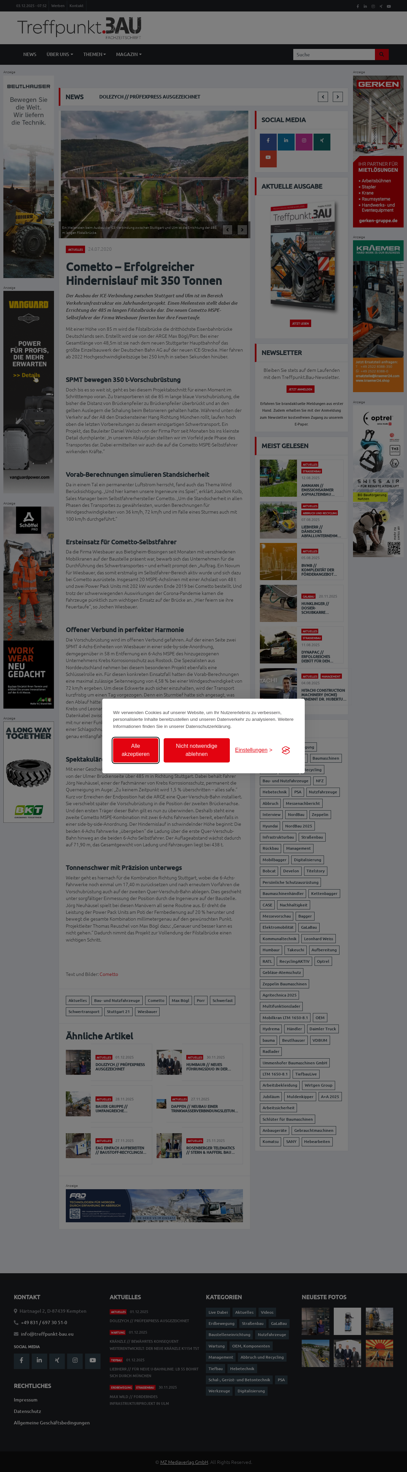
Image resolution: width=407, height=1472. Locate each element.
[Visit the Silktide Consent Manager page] (286, 750)
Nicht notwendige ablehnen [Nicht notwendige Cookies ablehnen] (196, 750)
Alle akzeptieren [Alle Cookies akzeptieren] (135, 750)
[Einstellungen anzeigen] (253, 750)
